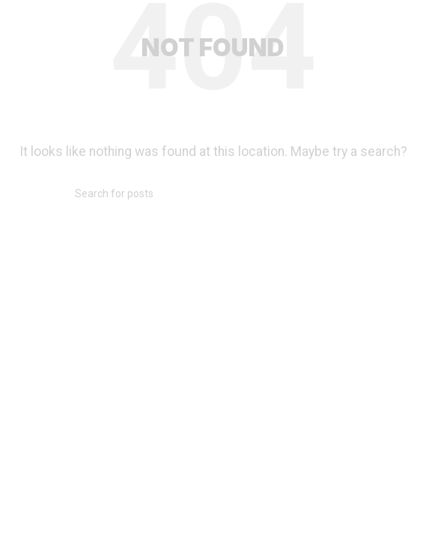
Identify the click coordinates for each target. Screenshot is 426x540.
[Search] (213, 193)
